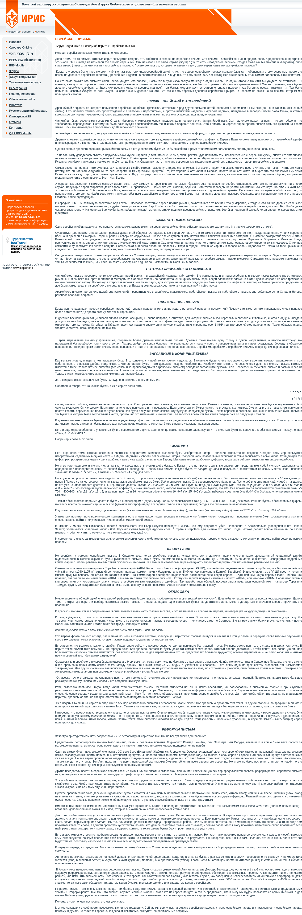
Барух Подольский (68, 46)
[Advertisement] (143, 21)
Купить (40, 32)
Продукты (14, 32)
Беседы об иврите (95, 46)
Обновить (28, 32)
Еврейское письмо (122, 46)
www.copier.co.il (23, 268)
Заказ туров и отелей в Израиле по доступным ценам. (26, 249)
